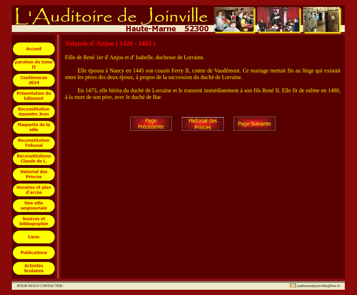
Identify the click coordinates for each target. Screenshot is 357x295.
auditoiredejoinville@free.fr (318, 286)
